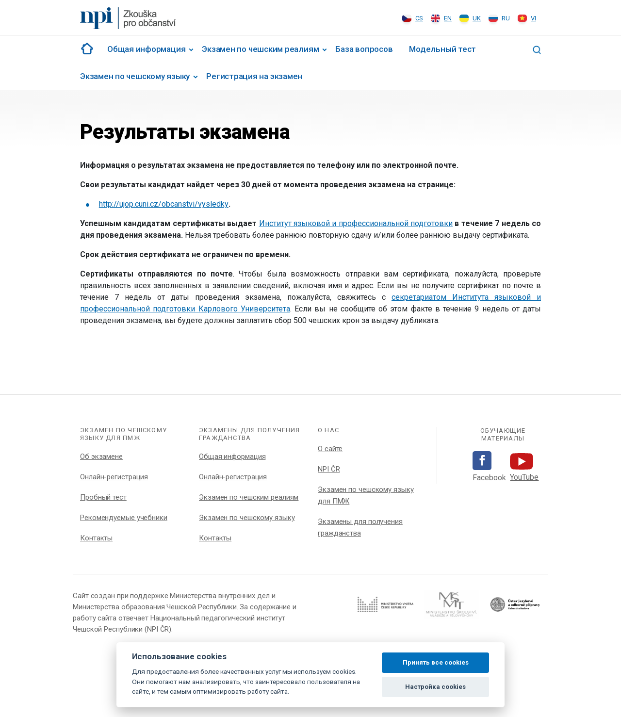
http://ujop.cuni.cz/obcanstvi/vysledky (164, 204)
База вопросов (363, 49)
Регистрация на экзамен (254, 76)
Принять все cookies (436, 662)
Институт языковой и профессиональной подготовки (356, 223)
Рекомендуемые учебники (123, 517)
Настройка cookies (435, 686)
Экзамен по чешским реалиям (260, 49)
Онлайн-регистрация (114, 477)
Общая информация (146, 49)
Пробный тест (103, 497)
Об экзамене (101, 456)
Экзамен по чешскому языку (135, 76)
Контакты (96, 538)
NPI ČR (329, 469)
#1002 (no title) (85, 48)
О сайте (330, 448)
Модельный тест (442, 49)
